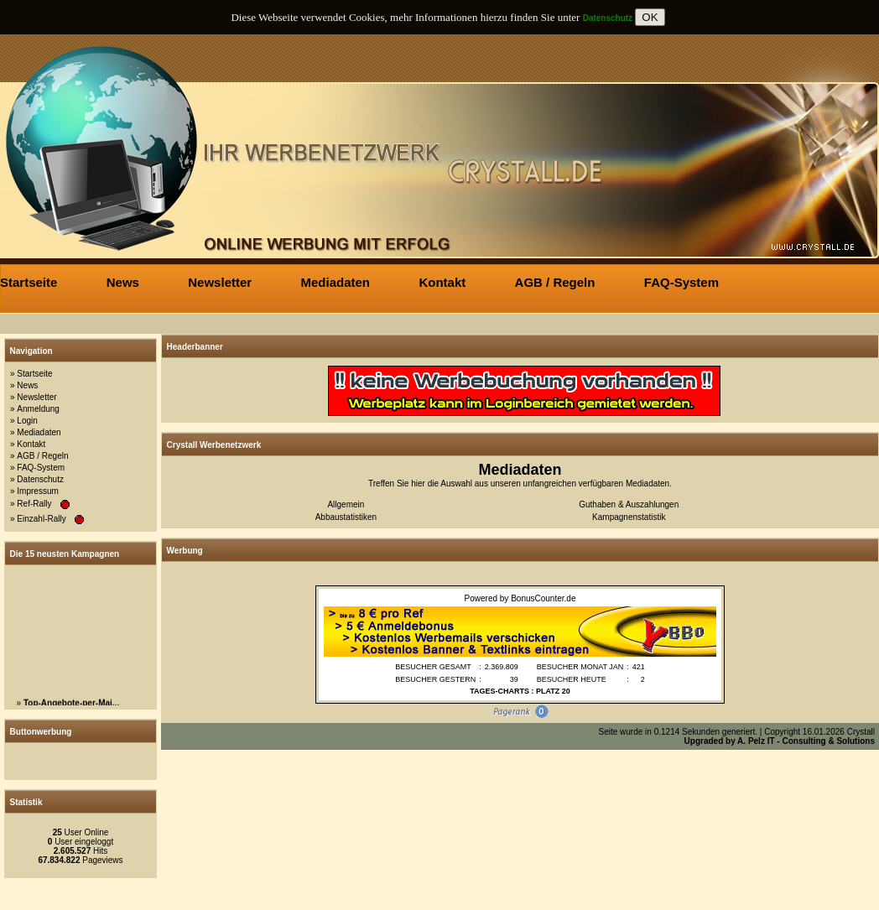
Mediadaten (38, 432)
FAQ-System (41, 467)
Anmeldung (38, 408)
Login (27, 420)
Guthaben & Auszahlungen (629, 504)
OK (650, 17)
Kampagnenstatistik (628, 517)
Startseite (34, 373)
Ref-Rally (34, 503)
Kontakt (31, 444)
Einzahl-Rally (41, 518)
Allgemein (345, 504)
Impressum (37, 491)
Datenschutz (40, 479)
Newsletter (36, 397)
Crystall (861, 731)
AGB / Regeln (42, 455)
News (27, 385)
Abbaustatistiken (346, 517)
